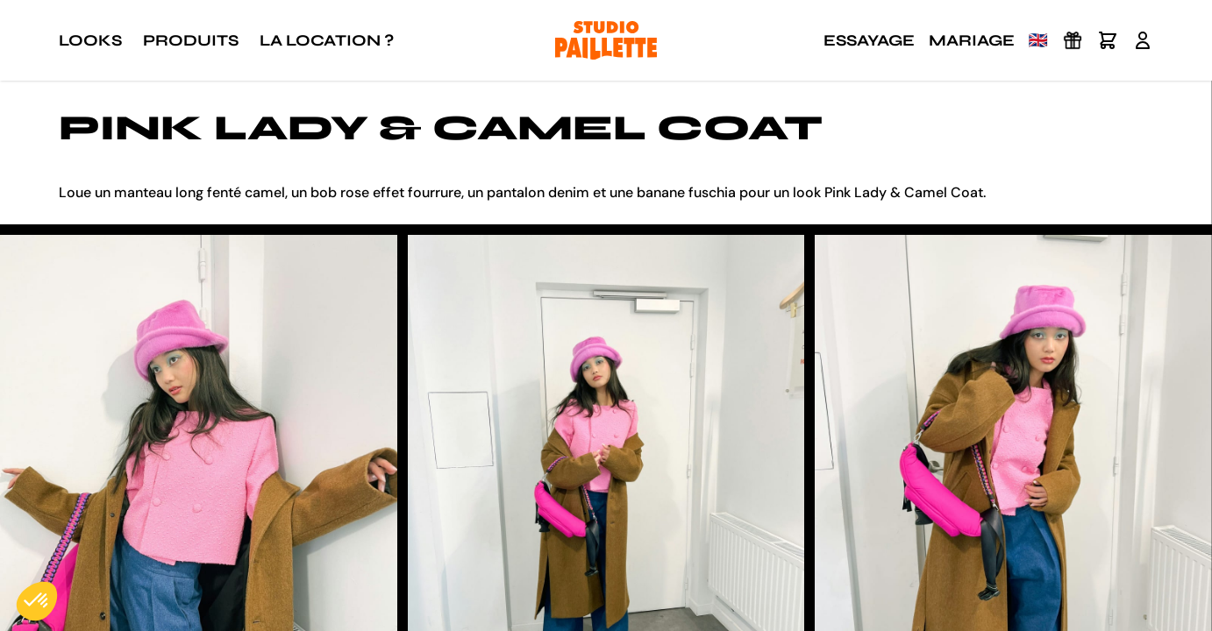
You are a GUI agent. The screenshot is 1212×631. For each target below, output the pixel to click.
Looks (90, 40)
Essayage (869, 40)
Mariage (972, 40)
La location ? (327, 40)
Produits (191, 40)
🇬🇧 (1038, 40)
